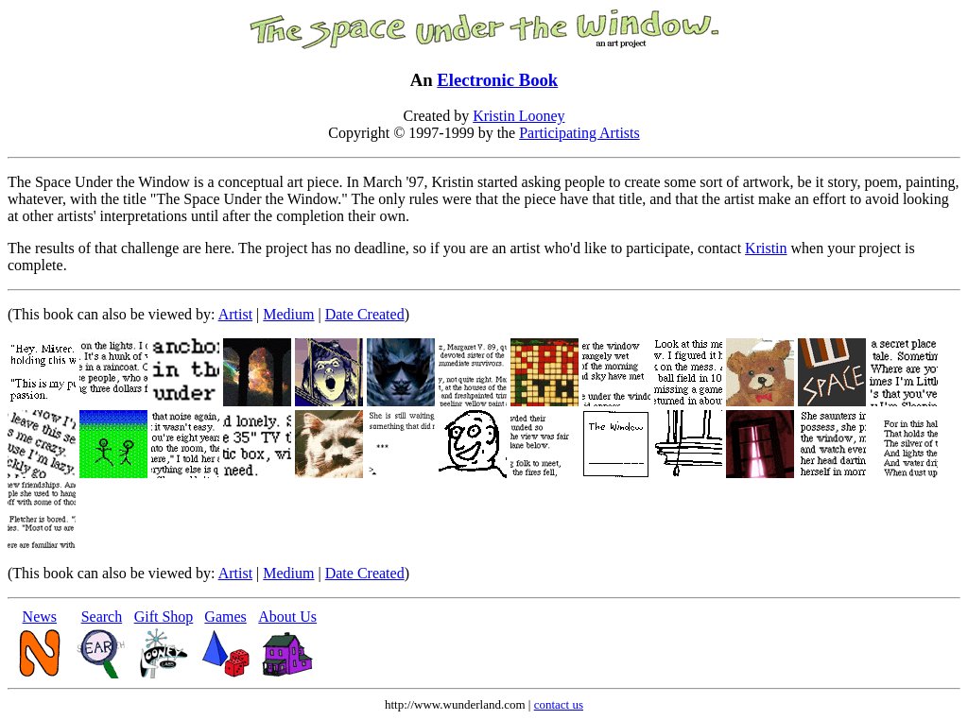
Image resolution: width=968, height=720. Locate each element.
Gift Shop (164, 617)
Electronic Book (497, 80)
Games (225, 617)
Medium (288, 314)
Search (102, 617)
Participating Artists (579, 133)
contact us (558, 704)
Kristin (765, 248)
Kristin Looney (518, 116)
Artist (235, 314)
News (40, 617)
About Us (287, 617)
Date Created (365, 314)
